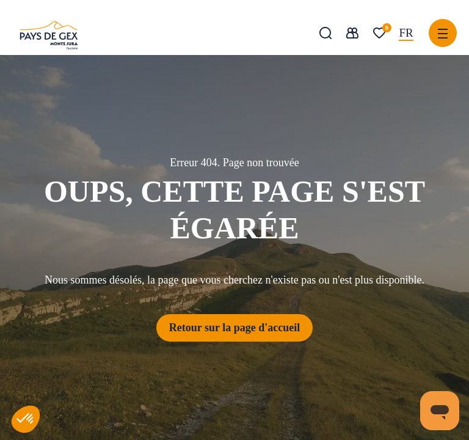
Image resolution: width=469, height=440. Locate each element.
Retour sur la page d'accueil (234, 327)
